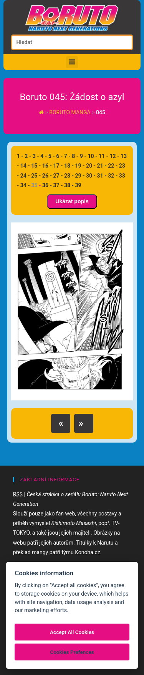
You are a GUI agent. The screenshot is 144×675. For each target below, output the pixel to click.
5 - (51, 156)
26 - (47, 176)
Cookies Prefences (72, 652)
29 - (80, 176)
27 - (58, 176)
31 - (102, 176)
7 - (67, 156)
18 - (69, 166)
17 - (58, 166)
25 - (36, 176)
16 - (47, 166)
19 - (80, 166)
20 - (91, 166)
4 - (43, 156)
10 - (92, 156)
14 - (25, 166)
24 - (25, 176)
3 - (36, 156)
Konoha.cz (87, 552)
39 (78, 185)
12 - (114, 156)
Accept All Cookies (72, 632)
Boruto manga (70, 112)
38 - (69, 185)
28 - (69, 176)
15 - (36, 166)
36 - (47, 185)
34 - (25, 185)
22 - (113, 166)
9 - (83, 156)
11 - (103, 156)
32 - (113, 176)
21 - (102, 166)
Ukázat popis (71, 201)
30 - (91, 176)
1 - (20, 156)
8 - (75, 156)
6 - (59, 156)
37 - (58, 185)
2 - (28, 156)
